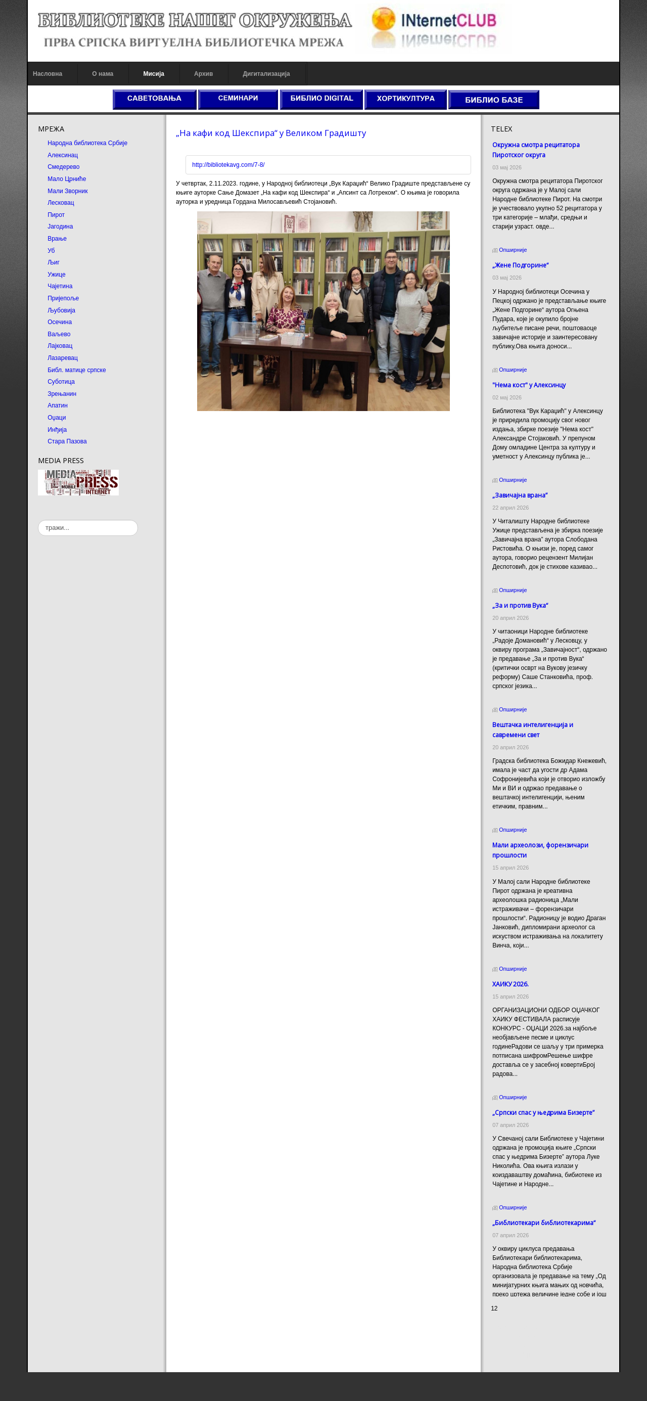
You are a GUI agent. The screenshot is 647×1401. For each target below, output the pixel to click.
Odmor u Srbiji (510, 1383)
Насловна (47, 73)
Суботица (61, 381)
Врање (57, 238)
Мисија (153, 73)
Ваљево (59, 334)
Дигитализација (266, 73)
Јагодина (60, 226)
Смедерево (63, 166)
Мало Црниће (67, 179)
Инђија (57, 429)
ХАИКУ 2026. (510, 984)
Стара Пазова (67, 441)
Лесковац (61, 202)
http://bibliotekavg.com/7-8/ (228, 164)
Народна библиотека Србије (87, 143)
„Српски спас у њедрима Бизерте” (543, 1112)
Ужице (56, 274)
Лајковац (60, 345)
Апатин (58, 405)
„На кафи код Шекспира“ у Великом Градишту (271, 133)
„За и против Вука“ (520, 605)
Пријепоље (63, 298)
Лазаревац (63, 357)
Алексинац (63, 155)
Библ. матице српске (77, 370)
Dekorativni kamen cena (523, 1365)
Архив (203, 73)
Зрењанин (62, 393)
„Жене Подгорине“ (520, 265)
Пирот (56, 214)
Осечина (60, 322)
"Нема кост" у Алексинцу (529, 385)
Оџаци (57, 417)
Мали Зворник (67, 191)
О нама (102, 73)
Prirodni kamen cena (518, 1356)
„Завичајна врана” (519, 495)
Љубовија (61, 310)
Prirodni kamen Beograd (523, 1374)
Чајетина (60, 286)
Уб (51, 250)
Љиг (54, 262)
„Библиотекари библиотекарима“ (543, 1222)
